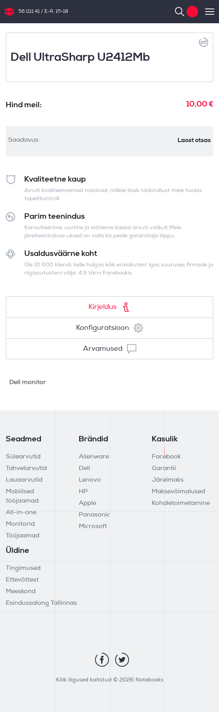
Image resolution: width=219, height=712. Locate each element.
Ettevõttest (22, 580)
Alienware (94, 457)
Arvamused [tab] (109, 348)
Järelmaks (167, 480)
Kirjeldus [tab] (109, 307)
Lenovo (90, 480)
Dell (84, 468)
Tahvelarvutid (26, 468)
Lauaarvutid (24, 480)
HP (83, 492)
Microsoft (93, 526)
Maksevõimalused (178, 492)
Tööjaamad (22, 536)
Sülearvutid (23, 457)
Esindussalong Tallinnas (41, 603)
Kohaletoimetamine (181, 503)
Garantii (164, 468)
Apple (87, 503)
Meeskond (21, 591)
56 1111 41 (29, 11)
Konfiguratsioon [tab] (109, 328)
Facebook (166, 457)
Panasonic (94, 515)
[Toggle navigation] (206, 11)
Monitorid (20, 524)
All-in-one (21, 513)
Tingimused (23, 568)
